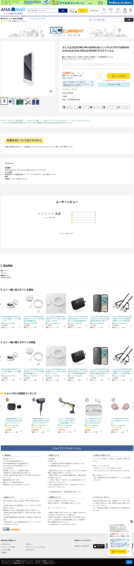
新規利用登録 (94, 10)
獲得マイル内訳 (66, 78)
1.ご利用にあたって (6, 544)
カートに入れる (119, 551)
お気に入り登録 (115, 84)
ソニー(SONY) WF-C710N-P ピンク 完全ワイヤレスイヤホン (120, 421)
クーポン (111, 12)
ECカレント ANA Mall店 (13, 18)
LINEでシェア (96, 107)
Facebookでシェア (71, 107)
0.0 (58, 213)
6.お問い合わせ (30, 550)
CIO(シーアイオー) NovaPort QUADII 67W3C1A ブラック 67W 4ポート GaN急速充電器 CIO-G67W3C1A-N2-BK (78, 319)
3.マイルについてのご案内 (8, 547)
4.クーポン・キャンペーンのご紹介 (35, 547)
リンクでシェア (124, 107)
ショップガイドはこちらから (37, 18)
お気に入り (118, 12)
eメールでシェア (110, 107)
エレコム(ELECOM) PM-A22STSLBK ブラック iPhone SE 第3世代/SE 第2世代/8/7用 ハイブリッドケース (100, 319)
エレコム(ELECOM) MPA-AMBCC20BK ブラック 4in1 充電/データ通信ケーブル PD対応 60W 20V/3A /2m (122, 319)
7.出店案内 (4, 552)
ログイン (82, 10)
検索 (63, 11)
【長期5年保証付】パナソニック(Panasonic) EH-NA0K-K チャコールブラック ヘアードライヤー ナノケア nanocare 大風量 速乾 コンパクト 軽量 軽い (40, 421)
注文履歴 (124, 12)
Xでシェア (84, 107)
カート (130, 12)
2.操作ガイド (29, 544)
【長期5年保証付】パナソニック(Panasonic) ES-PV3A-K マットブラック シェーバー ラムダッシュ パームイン (14, 421)
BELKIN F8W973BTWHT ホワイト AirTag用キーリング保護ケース (11, 319)
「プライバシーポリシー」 (34, 563)
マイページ (104, 12)
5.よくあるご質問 (5, 550)
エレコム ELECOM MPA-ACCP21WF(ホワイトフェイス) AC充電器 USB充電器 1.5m (34, 319)
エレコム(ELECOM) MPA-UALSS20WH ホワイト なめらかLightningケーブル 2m (56, 319)
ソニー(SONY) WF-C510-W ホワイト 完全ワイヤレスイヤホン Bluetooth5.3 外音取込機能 (93, 421)
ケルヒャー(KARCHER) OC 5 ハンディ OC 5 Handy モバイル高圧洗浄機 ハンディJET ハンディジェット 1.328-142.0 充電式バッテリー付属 (67, 421)
